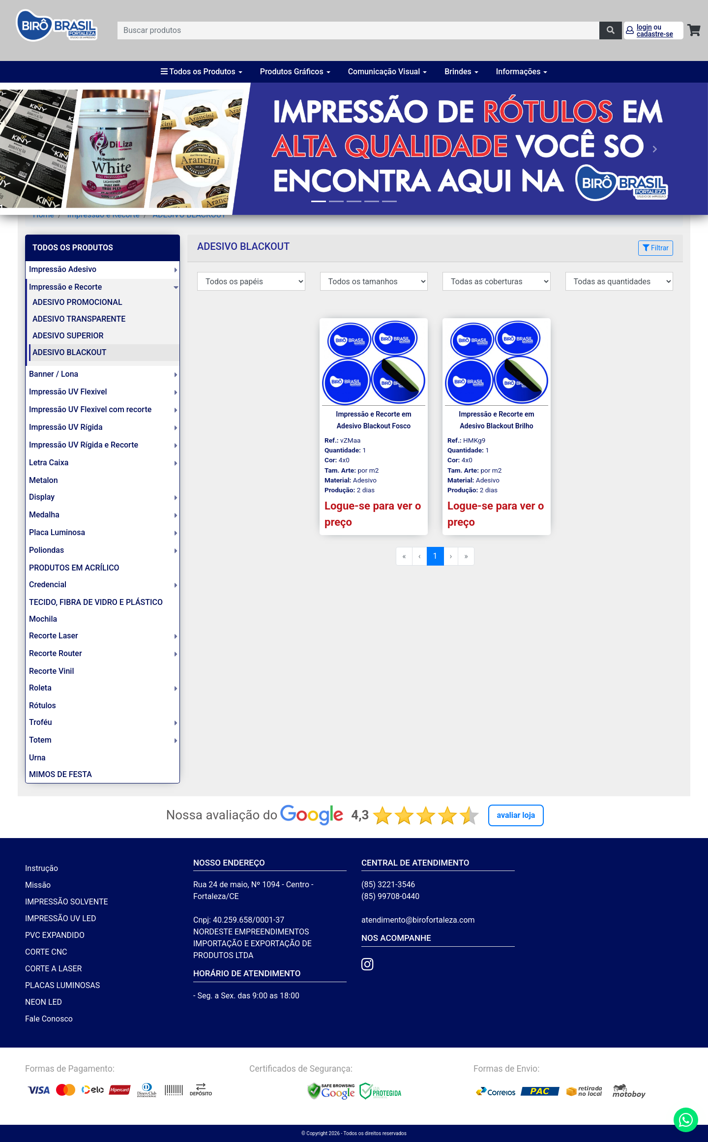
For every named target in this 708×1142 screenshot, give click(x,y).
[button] (53, 149)
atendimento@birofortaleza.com (418, 920)
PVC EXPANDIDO (55, 935)
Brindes (461, 71)
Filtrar (656, 248)
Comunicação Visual (387, 71)
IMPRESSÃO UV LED (60, 918)
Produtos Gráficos (295, 71)
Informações (522, 71)
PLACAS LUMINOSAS (62, 985)
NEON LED (43, 1002)
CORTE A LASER (53, 968)
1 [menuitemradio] (435, 556)
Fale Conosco (49, 1018)
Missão (38, 885)
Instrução (41, 868)
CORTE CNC (46, 952)
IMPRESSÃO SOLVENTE (66, 901)
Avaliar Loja (516, 815)
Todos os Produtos (201, 71)
